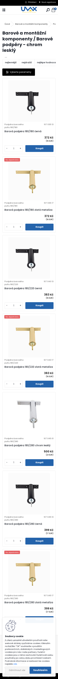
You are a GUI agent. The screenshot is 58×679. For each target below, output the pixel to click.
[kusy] (13, 148)
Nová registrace (49, 2)
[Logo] (29, 10)
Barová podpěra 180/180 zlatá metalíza (28, 209)
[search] (48, 10)
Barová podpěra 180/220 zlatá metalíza (28, 366)
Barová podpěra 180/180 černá (22, 131)
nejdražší (27, 62)
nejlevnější (11, 62)
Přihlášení (32, 2)
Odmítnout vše (17, 670)
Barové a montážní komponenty (31, 24)
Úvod (7, 24)
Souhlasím (40, 670)
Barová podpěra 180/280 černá (23, 524)
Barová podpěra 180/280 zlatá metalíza (28, 602)
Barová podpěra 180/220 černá (23, 288)
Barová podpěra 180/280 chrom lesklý (27, 445)
